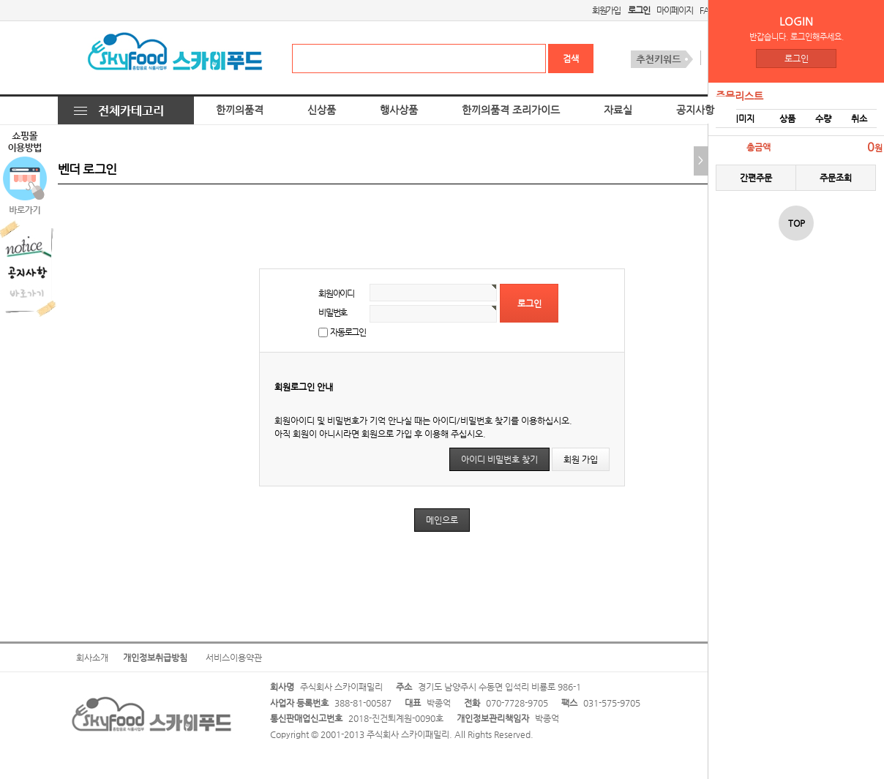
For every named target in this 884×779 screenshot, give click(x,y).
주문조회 (836, 178)
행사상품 (399, 110)
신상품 (321, 110)
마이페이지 (674, 10)
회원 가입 (580, 459)
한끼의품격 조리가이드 (511, 110)
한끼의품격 (239, 110)
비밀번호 (332, 312)
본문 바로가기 (0, 0)
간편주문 (756, 178)
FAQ (707, 10)
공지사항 (695, 110)
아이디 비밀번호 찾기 (499, 459)
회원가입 (606, 10)
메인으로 (442, 520)
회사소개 (92, 657)
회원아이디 (336, 293)
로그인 (796, 58)
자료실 (618, 110)
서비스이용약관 (234, 657)
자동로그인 (348, 332)
